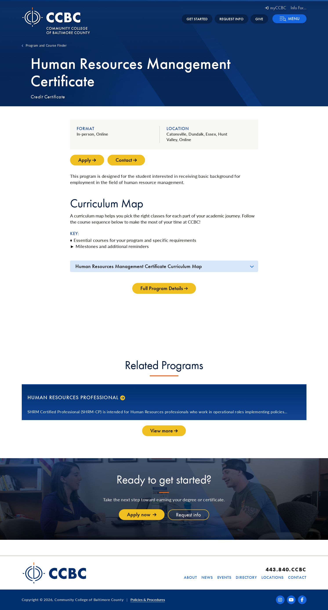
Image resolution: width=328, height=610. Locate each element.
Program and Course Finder (46, 45)
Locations (272, 577)
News (207, 577)
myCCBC (275, 8)
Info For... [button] (298, 8)
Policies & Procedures (147, 599)
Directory (246, 577)
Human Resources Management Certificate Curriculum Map (138, 266)
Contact (297, 577)
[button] (289, 18)
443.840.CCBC (286, 569)
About (190, 577)
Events (224, 577)
